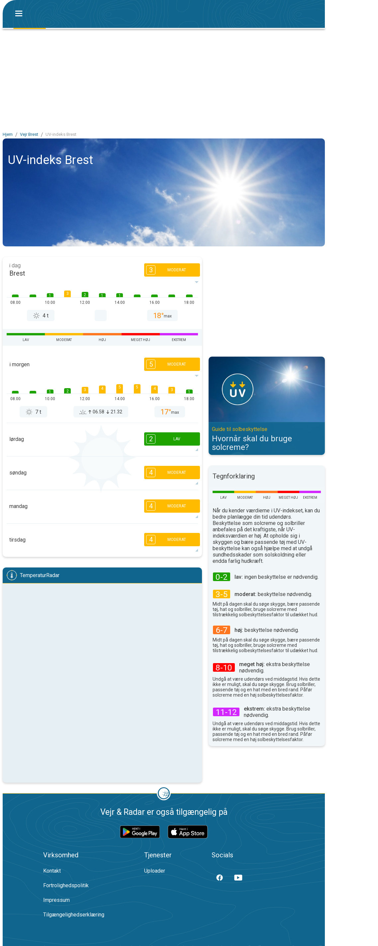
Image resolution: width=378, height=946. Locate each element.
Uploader (154, 871)
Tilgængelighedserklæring (73, 914)
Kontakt (52, 871)
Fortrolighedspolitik (66, 885)
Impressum (56, 900)
